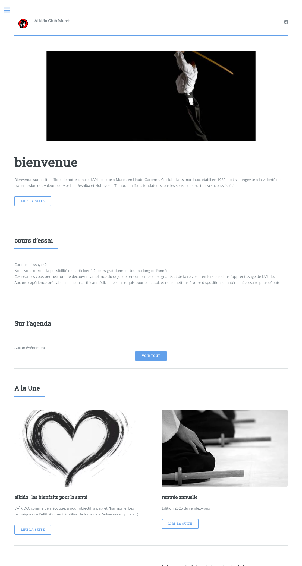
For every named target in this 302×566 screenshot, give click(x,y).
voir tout (151, 356)
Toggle (10, 10)
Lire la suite (33, 201)
